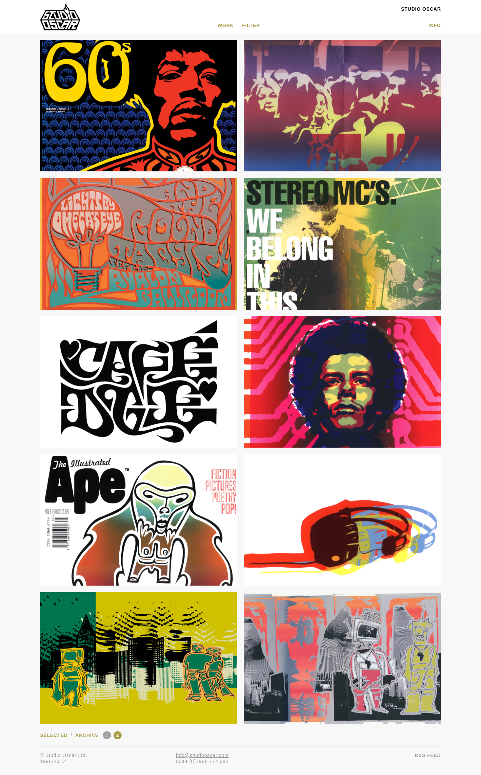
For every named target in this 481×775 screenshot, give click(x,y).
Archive (87, 735)
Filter (251, 25)
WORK (225, 25)
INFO (435, 25)
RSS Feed (428, 755)
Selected (54, 735)
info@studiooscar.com (202, 755)
